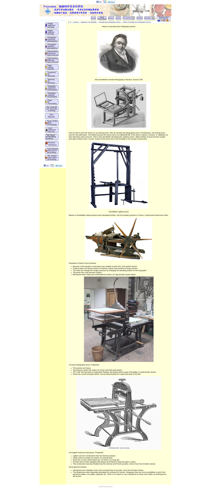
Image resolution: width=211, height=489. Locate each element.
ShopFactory (108, 486)
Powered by (102, 486)
